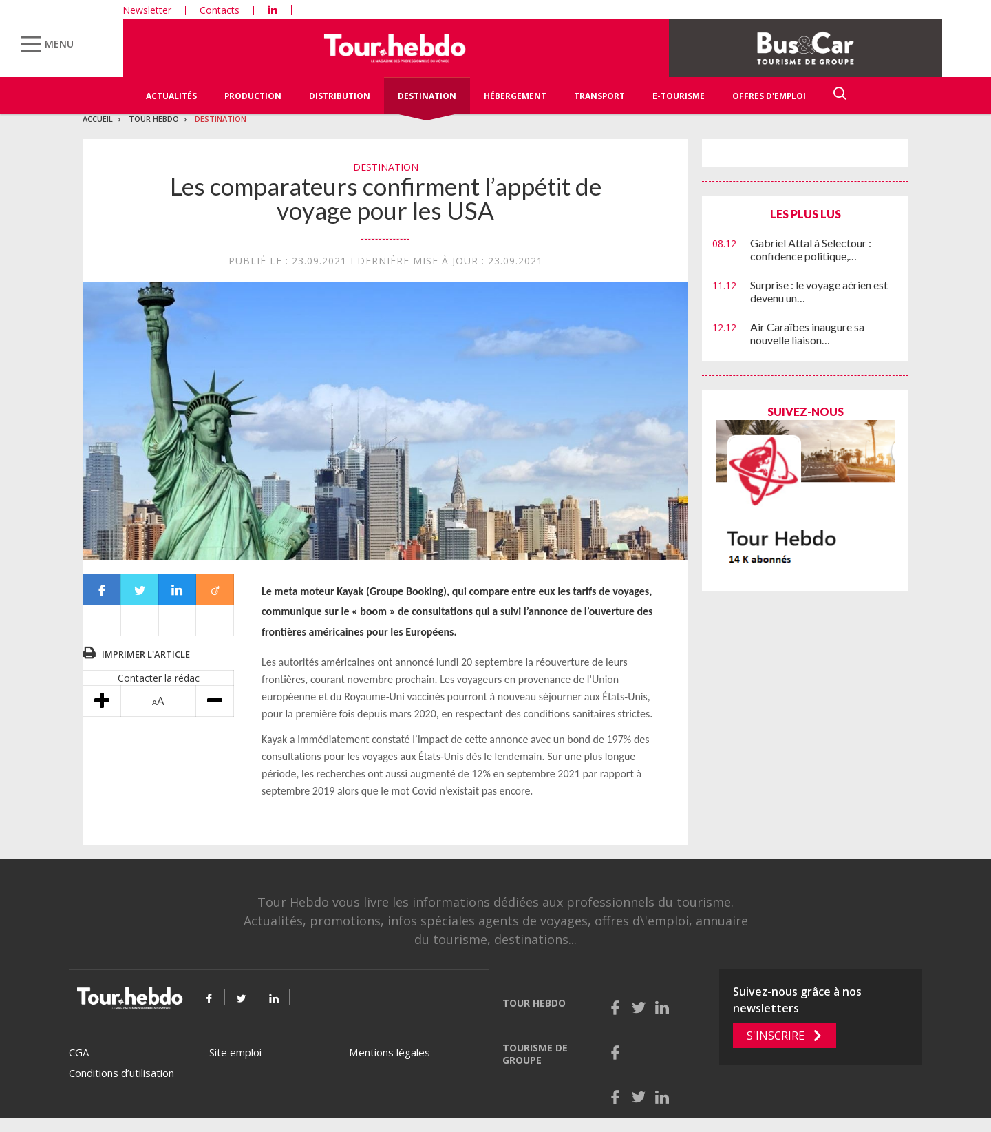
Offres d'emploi (769, 96)
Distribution (339, 96)
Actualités (171, 96)
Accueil (98, 119)
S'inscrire (775, 1035)
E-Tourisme (678, 96)
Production (252, 96)
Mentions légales (389, 1052)
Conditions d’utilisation (121, 1073)
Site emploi (235, 1052)
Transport (599, 96)
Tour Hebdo (154, 119)
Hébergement (515, 96)
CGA (79, 1052)
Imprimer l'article (146, 654)
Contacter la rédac (159, 677)
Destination (427, 96)
